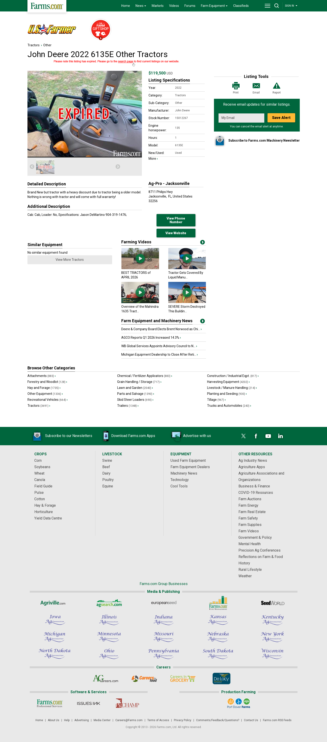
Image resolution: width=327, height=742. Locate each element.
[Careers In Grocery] (183, 678)
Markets (158, 6)
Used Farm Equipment (188, 460)
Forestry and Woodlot (47, 382)
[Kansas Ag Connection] (218, 620)
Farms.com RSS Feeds (277, 720)
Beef (106, 467)
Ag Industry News (252, 460)
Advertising (81, 720)
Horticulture (43, 512)
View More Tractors (70, 259)
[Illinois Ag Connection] (109, 620)
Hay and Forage (43, 388)
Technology (179, 480)
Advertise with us (190, 436)
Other (47, 45)
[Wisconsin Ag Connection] (272, 654)
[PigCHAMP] (127, 703)
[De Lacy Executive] (221, 678)
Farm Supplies (250, 524)
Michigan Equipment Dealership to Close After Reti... (159, 354)
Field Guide (43, 486)
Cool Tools (179, 486)
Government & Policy (255, 537)
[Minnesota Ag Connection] (109, 637)
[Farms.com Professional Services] (50, 703)
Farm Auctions (249, 499)
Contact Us (251, 720)
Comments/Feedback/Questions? (217, 720)
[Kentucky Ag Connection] (272, 620)
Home (125, 6)
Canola (39, 480)
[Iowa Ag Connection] (54, 620)
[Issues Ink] (88, 703)
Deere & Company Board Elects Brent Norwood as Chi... (161, 329)
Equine (107, 486)
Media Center (102, 720)
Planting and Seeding (227, 394)
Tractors (33, 45)
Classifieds (241, 6)
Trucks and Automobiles (229, 405)
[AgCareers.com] (105, 678)
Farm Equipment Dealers (190, 467)
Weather (245, 576)
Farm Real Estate (252, 512)
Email (256, 87)
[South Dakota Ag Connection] (218, 654)
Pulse (39, 492)
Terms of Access (158, 720)
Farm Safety (248, 518)
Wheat (39, 473)
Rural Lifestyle (250, 569)
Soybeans (42, 467)
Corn (38, 460)
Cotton (39, 499)
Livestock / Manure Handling (232, 388)
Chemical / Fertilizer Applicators (144, 376)
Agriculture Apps (251, 467)
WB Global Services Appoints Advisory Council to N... (159, 346)
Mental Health (249, 544)
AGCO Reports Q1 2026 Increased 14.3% (151, 337)
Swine (107, 460)
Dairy (106, 473)
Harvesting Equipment (228, 382)
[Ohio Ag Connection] (109, 654)
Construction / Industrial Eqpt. (233, 376)
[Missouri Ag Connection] (163, 637)
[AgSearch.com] (109, 603)
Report (276, 87)
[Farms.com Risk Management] (218, 603)
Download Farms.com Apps (126, 436)
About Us (53, 720)
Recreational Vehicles (47, 399)
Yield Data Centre (48, 518)
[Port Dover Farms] (238, 703)
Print (236, 87)
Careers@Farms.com (129, 720)
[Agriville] (54, 603)
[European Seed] (163, 603)
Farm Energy (248, 505)
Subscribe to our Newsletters (61, 436)
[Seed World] (272, 603)
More (153, 158)
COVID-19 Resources (255, 492)
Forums (189, 6)
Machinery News (183, 473)
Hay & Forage (45, 505)
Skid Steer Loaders (135, 399)
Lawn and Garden (135, 388)
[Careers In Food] (144, 678)
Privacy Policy (182, 720)
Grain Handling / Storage (139, 382)
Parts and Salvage (135, 394)
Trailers (127, 405)
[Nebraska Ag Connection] (218, 637)
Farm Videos (248, 531)
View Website (175, 233)
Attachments (41, 376)
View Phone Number (176, 220)
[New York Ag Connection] (272, 637)
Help (67, 720)
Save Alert (281, 117)
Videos (174, 6)
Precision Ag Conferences (259, 550)
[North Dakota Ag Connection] (54, 654)
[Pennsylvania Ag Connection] (163, 654)
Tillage (216, 399)
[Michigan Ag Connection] (54, 637)
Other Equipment (45, 394)
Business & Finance (254, 486)
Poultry (108, 480)
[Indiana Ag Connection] (163, 620)
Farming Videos (136, 241)
